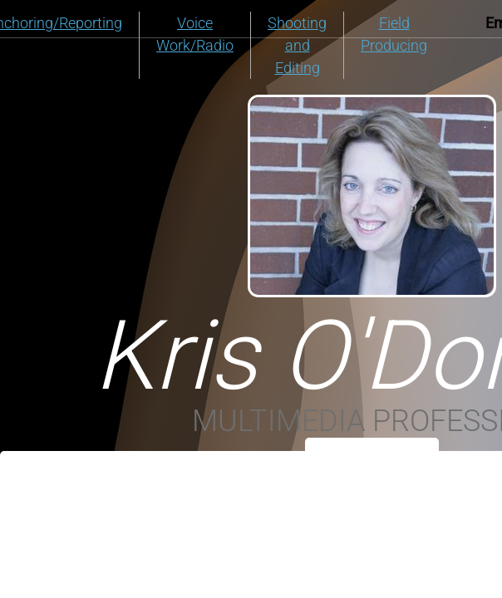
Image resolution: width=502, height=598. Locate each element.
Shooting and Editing (297, 45)
